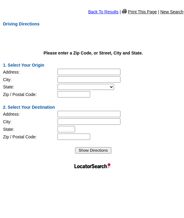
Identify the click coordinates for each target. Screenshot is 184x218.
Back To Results (103, 11)
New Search (171, 11)
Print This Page (142, 11)
